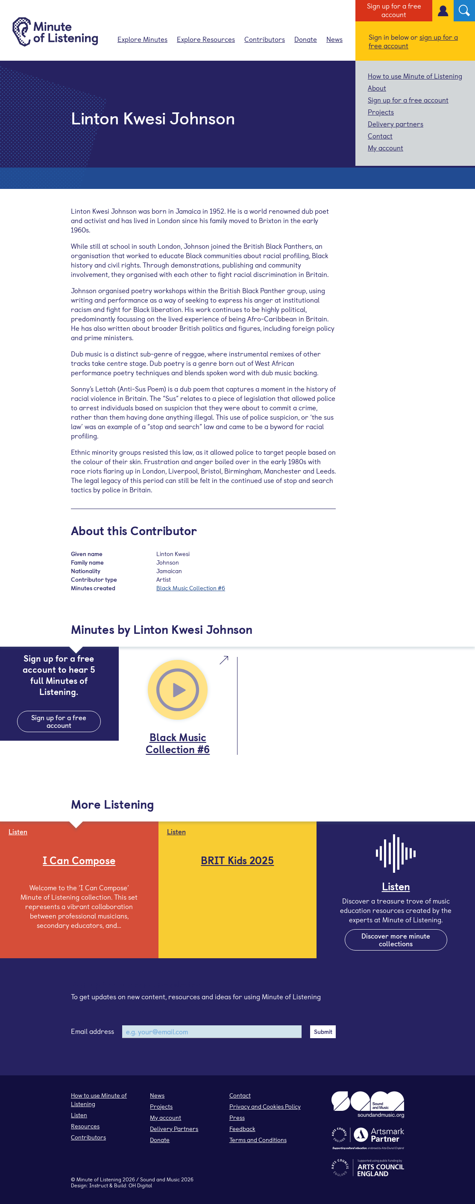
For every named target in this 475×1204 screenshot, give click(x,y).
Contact (380, 135)
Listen (79, 1114)
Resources (85, 1126)
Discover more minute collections (395, 939)
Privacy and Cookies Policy (265, 1106)
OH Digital (140, 1185)
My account (385, 147)
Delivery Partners (174, 1128)
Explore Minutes (142, 39)
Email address (92, 1031)
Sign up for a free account (394, 9)
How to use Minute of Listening (415, 76)
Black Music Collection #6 (190, 587)
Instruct (98, 1185)
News (334, 39)
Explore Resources (206, 39)
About (377, 87)
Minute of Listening (98, 1179)
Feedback (242, 1128)
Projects (381, 111)
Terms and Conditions (258, 1139)
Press (237, 1117)
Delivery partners (395, 123)
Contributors (264, 39)
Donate (305, 39)
